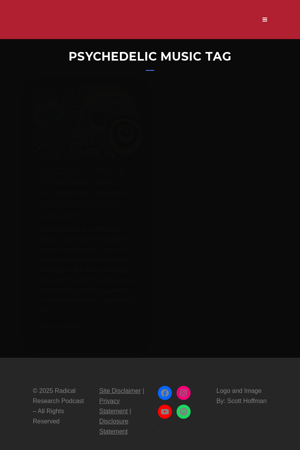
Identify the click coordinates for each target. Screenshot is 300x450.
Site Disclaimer (120, 383)
